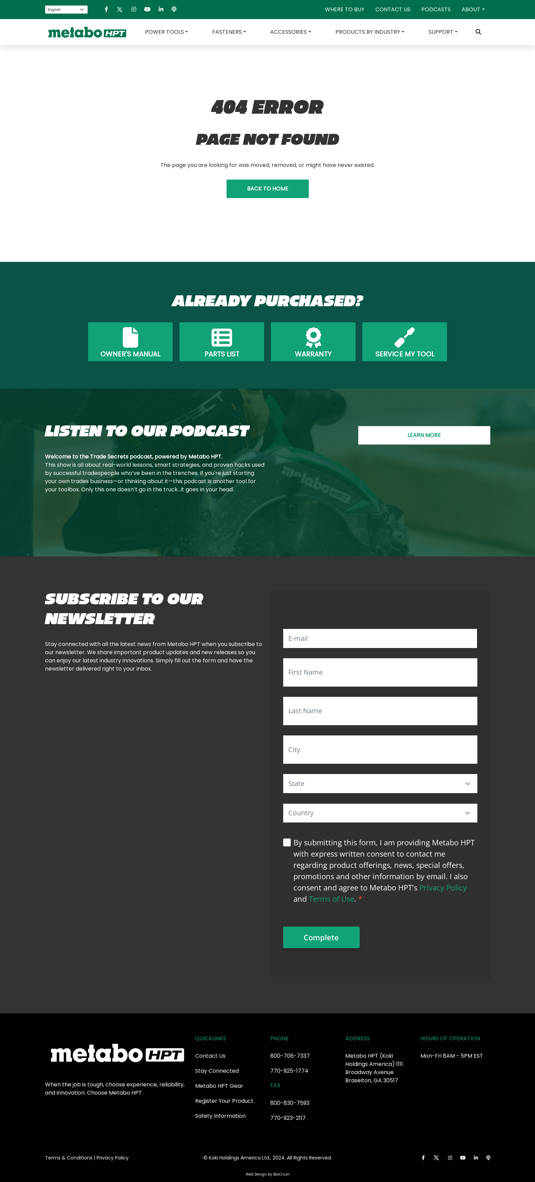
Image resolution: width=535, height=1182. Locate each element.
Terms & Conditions (68, 1157)
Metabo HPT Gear (219, 1086)
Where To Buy (344, 9)
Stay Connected (217, 1071)
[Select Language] (66, 9)
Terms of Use (331, 898)
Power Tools (164, 32)
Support (441, 32)
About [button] (471, 9)
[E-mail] (380, 638)
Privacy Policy (443, 887)
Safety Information (220, 1116)
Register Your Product (224, 1101)
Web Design (256, 1174)
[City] (380, 749)
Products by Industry (367, 32)
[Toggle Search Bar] (478, 32)
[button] (468, 783)
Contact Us (392, 9)
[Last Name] (380, 711)
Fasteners (227, 32)
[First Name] (380, 672)
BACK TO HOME (267, 189)
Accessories (288, 32)
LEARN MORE (424, 435)
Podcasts (436, 9)
